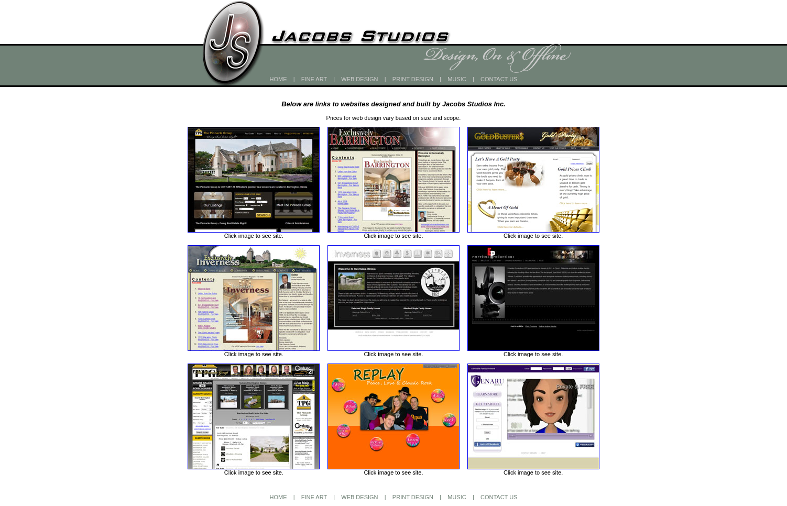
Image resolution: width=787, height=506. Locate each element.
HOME (278, 79)
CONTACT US (499, 79)
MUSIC (456, 79)
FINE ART (314, 79)
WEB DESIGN (359, 79)
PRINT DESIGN (412, 79)
